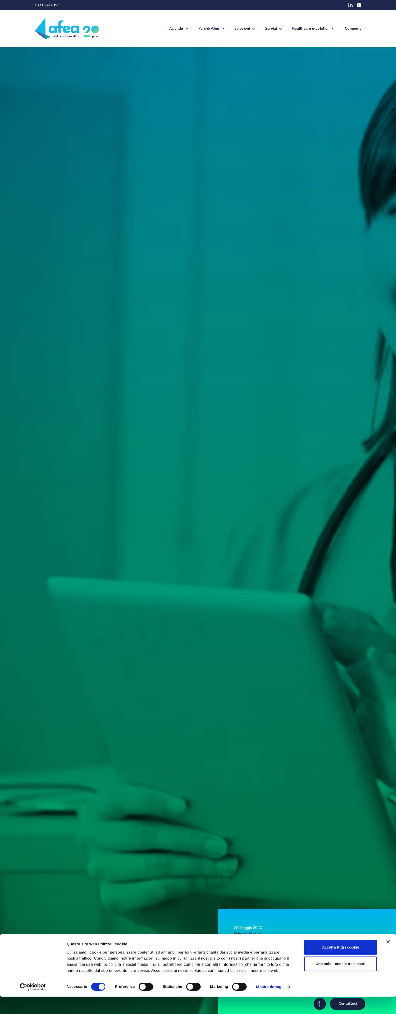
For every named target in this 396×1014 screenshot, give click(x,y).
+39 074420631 (47, 5)
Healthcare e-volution (310, 29)
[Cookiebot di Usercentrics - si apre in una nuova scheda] (33, 1004)
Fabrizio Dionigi (247, 934)
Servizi (271, 29)
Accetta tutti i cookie (340, 964)
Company (353, 29)
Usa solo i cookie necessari (340, 981)
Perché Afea (209, 29)
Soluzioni (242, 29)
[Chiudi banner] (388, 958)
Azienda (176, 29)
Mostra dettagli (270, 1004)
